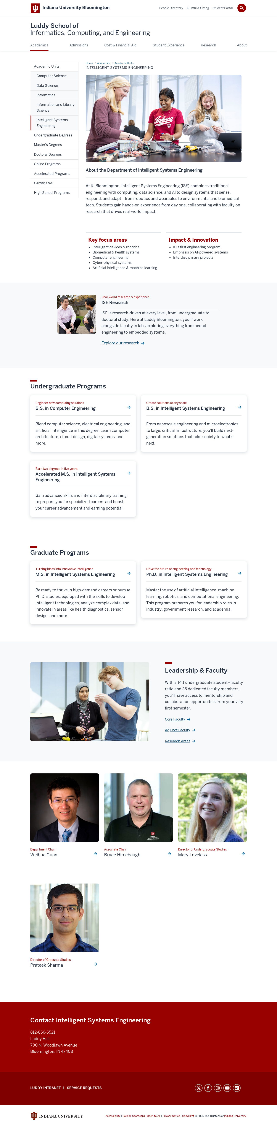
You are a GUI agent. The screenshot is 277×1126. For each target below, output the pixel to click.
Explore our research (120, 343)
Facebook (208, 1089)
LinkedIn (237, 1089)
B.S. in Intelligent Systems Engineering (185, 409)
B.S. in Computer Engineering (65, 409)
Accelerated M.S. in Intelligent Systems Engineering (75, 477)
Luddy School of (90, 30)
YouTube (227, 1089)
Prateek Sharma (46, 966)
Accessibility (112, 1117)
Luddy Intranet (45, 1088)
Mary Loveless (192, 855)
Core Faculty (175, 720)
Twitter (199, 1089)
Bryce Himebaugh (122, 855)
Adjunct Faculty (177, 731)
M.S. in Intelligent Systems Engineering (75, 575)
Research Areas (177, 742)
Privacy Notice (171, 1117)
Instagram (218, 1089)
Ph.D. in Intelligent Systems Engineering (187, 575)
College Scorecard (133, 1117)
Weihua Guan (43, 855)
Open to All (153, 1117)
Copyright (188, 1117)
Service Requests (84, 1088)
